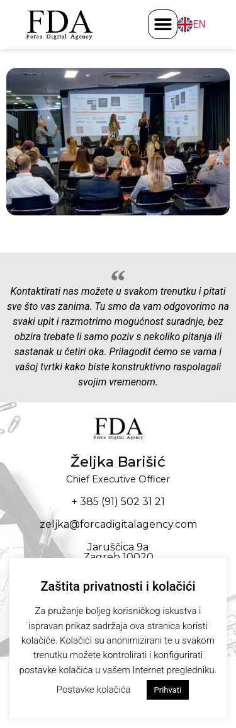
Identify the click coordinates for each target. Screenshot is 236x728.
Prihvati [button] (168, 690)
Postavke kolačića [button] (94, 689)
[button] (162, 24)
